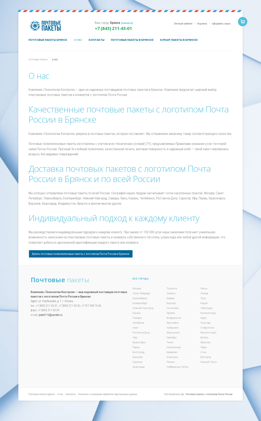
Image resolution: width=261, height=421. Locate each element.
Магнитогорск (208, 332)
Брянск (204, 337)
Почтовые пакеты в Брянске (132, 40)
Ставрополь (207, 327)
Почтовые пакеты (47, 26)
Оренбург (172, 337)
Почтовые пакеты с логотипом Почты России (209, 394)
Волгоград (138, 352)
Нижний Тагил (208, 361)
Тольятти (172, 288)
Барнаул (171, 303)
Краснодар (139, 366)
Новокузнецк (174, 347)
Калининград (208, 312)
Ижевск (171, 298)
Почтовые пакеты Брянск (48, 40)
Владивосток (174, 317)
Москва (137, 288)
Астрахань (172, 357)
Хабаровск (173, 327)
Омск (135, 327)
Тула (203, 298)
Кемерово (172, 352)
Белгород (205, 357)
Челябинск (138, 322)
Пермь (136, 347)
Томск (170, 342)
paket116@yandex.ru (50, 315)
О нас (78, 40)
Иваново (205, 342)
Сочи (203, 352)
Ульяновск (173, 308)
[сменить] (127, 22)
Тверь (203, 347)
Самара (137, 317)
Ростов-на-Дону (141, 332)
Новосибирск (140, 298)
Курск (203, 317)
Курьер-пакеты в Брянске (179, 40)
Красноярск (139, 342)
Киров (204, 303)
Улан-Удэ (205, 322)
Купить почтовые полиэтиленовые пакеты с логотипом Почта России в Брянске (80, 253)
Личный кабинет (183, 23)
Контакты (96, 40)
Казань (137, 312)
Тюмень (171, 293)
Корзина (202, 23)
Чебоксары (206, 308)
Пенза (203, 288)
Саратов (137, 361)
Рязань (171, 361)
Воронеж (138, 357)
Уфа (135, 337)
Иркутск (171, 312)
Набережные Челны (177, 366)
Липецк (204, 293)
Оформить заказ (221, 23)
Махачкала (173, 332)
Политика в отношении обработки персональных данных (107, 394)
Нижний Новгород (143, 308)
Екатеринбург (140, 303)
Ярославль (173, 322)
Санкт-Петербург (141, 293)
